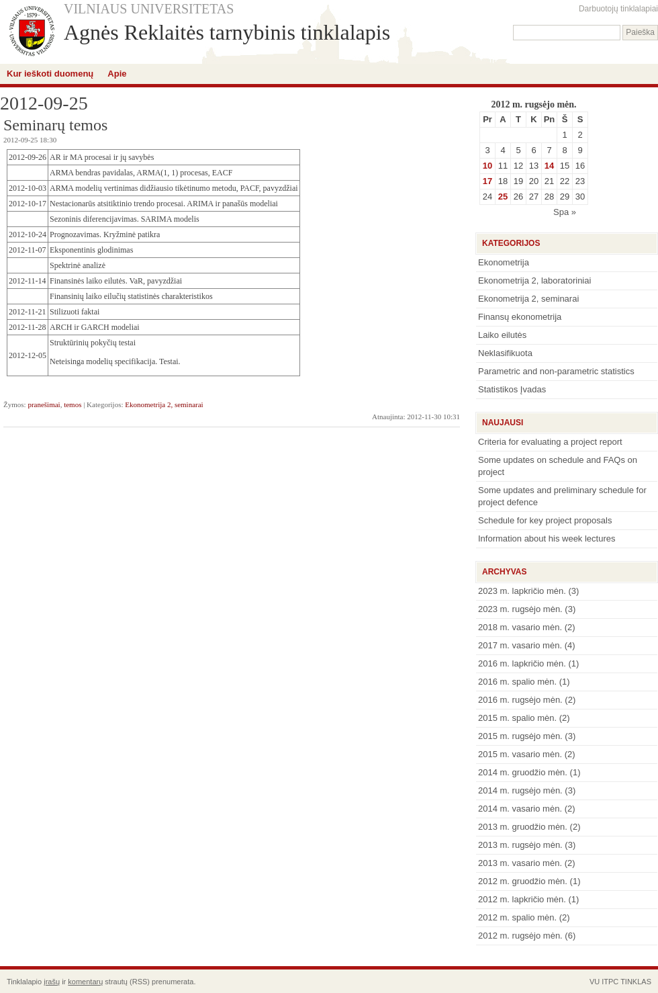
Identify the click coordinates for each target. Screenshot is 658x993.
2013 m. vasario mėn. (520, 863)
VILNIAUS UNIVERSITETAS (149, 8)
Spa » (564, 212)
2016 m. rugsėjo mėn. (520, 700)
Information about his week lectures (547, 538)
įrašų (52, 982)
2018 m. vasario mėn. (520, 627)
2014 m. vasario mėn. (520, 809)
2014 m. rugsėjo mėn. (520, 790)
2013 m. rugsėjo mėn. (520, 845)
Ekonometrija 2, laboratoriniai (534, 280)
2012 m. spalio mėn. (517, 917)
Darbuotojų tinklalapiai (618, 8)
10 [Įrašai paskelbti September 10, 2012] (487, 166)
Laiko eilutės (502, 335)
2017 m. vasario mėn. (520, 645)
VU (595, 982)
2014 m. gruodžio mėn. (522, 772)
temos (72, 404)
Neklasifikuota (505, 353)
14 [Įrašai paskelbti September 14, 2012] (549, 166)
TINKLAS (635, 982)
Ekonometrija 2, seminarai (164, 404)
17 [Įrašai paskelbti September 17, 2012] (487, 181)
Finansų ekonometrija (519, 317)
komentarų (85, 982)
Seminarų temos (55, 125)
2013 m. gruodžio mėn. (522, 827)
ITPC (610, 982)
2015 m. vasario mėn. (520, 754)
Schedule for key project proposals (545, 520)
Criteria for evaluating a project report (550, 442)
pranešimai (44, 404)
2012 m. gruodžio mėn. (522, 881)
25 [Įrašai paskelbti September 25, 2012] (503, 196)
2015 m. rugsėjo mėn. (520, 736)
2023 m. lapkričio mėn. (522, 591)
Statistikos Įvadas (512, 389)
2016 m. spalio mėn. (517, 682)
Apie (116, 74)
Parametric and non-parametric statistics (556, 371)
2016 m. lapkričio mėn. (522, 663)
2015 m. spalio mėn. (517, 718)
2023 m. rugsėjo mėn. (520, 609)
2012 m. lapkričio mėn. (522, 899)
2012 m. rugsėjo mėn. (520, 936)
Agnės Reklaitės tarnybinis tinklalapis (227, 32)
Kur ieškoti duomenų (50, 74)
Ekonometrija (503, 262)
